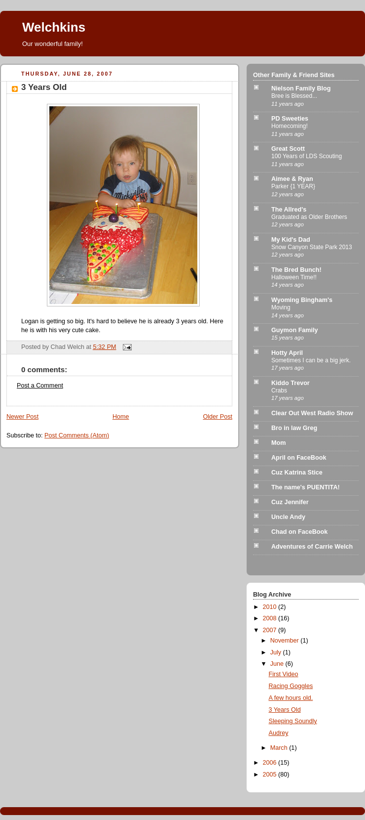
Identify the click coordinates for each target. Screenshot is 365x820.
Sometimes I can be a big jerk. (311, 360)
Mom (278, 442)
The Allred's (288, 209)
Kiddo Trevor (290, 383)
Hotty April (287, 352)
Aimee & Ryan (292, 178)
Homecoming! (289, 126)
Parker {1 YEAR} (293, 186)
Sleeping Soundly (293, 721)
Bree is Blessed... (294, 95)
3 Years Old (44, 87)
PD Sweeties (289, 118)
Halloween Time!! (294, 277)
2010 (271, 607)
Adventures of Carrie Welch (312, 546)
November (285, 640)
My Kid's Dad (290, 239)
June (278, 663)
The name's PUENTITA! (305, 487)
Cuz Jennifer (290, 502)
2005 (271, 774)
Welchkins (53, 27)
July (276, 652)
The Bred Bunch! (296, 269)
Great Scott (288, 148)
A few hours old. (291, 697)
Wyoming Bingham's (301, 300)
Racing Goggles (291, 686)
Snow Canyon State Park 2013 (311, 247)
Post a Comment (40, 385)
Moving (281, 307)
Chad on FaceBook (299, 531)
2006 (271, 762)
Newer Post (22, 416)
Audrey (279, 733)
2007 (271, 630)
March (280, 747)
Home (120, 416)
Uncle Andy (288, 517)
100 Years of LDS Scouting (306, 156)
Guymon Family (294, 330)
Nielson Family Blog (301, 88)
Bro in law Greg (294, 428)
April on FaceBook (298, 457)
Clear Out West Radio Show (312, 413)
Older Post (217, 416)
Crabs (279, 390)
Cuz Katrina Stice (297, 472)
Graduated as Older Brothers (309, 217)
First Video (283, 674)
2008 (271, 618)
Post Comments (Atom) (76, 435)
